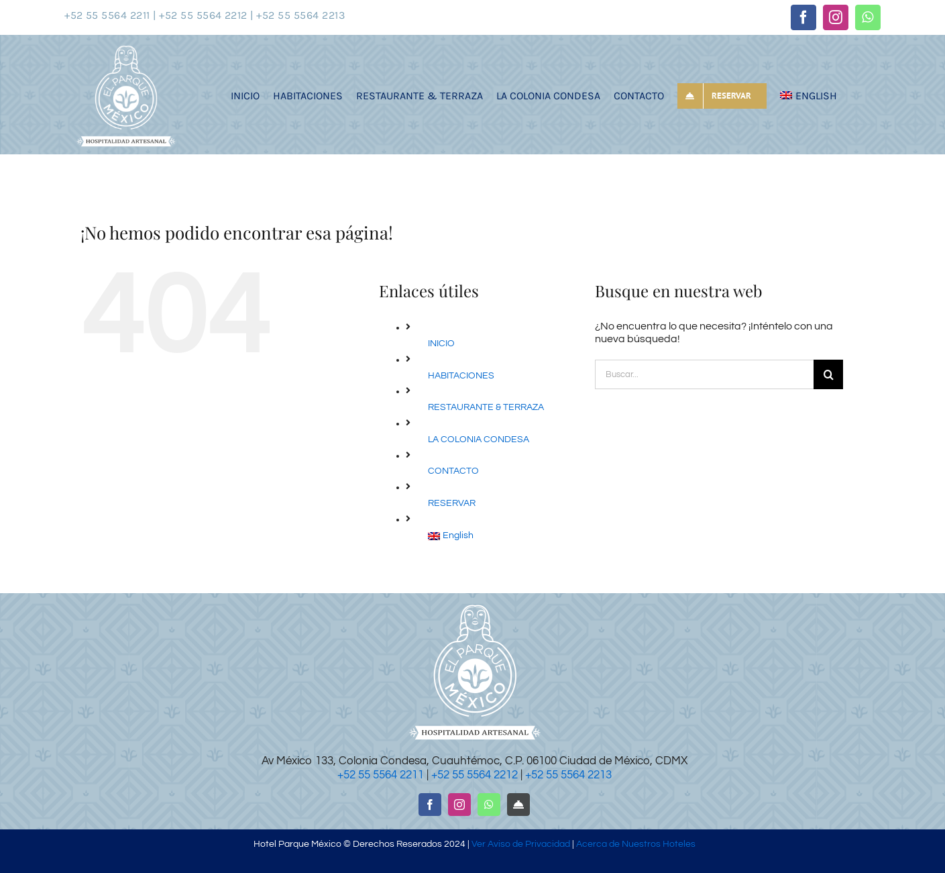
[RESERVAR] (518, 804)
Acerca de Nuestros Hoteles (635, 844)
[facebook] (803, 17)
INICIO (441, 343)
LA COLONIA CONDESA (478, 439)
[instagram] (835, 17)
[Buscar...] (704, 374)
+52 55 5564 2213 (568, 775)
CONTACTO (453, 471)
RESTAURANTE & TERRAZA (486, 407)
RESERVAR (452, 503)
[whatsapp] (868, 17)
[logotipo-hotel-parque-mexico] (125, 48)
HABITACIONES (461, 375)
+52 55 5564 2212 (474, 775)
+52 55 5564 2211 (380, 775)
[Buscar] (828, 374)
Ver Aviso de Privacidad (520, 844)
